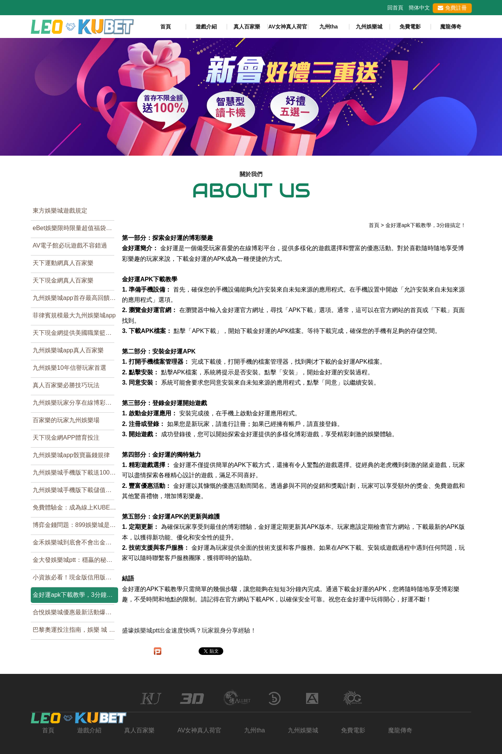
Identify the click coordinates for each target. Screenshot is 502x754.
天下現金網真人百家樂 (63, 280)
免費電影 (410, 27)
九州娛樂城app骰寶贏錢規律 (71, 455)
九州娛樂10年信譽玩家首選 (69, 367)
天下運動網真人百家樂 (63, 263)
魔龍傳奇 (450, 27)
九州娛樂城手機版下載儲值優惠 (75, 490)
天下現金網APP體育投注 (66, 437)
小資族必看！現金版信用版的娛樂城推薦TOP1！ (75, 577)
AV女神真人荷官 (287, 27)
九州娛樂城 (369, 27)
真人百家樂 (247, 27)
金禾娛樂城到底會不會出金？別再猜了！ (75, 542)
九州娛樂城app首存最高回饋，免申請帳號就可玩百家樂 (75, 298)
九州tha (328, 27)
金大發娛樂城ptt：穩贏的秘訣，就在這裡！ (75, 560)
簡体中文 (419, 8)
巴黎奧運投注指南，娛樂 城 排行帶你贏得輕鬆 (75, 629)
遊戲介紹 (206, 27)
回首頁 (395, 8)
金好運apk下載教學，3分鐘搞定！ (75, 595)
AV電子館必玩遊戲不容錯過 (70, 245)
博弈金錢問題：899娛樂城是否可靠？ (75, 525)
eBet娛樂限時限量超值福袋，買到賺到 (75, 228)
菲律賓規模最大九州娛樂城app (74, 315)
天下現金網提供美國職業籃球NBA (75, 333)
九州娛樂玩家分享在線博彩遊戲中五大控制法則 (75, 402)
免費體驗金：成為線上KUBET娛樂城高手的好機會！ (75, 507)
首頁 (165, 27)
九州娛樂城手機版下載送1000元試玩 (75, 472)
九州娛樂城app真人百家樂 (68, 350)
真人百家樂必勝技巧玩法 (66, 385)
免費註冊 (452, 8)
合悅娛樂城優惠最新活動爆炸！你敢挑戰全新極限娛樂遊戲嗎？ (75, 612)
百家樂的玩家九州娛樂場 (66, 420)
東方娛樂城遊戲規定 (60, 210)
